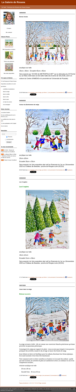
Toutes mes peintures (9, 61)
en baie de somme (7, 101)
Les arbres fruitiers (5, 112)
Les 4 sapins (23, 182)
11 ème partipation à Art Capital (8, 123)
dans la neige (6, 91)
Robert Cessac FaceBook (10, 160)
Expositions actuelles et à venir (8, 83)
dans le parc (6, 99)
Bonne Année (23, 16)
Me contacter (9, 32)
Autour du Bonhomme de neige (29, 104)
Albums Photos (5, 36)
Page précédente (23, 383)
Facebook (68, 92)
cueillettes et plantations (8, 89)
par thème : (3, 86)
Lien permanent (51, 92)
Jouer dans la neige (25, 289)
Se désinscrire (9, 139)
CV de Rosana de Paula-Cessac (9, 81)
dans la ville (6, 96)
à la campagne (6, 104)
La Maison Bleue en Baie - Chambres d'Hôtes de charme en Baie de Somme (8, 156)
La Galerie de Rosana (13, 2)
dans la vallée (6, 94)
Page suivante (42, 383)
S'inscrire (9, 136)
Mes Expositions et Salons (9, 49)
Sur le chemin (4, 126)
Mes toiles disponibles (9, 73)
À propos (9, 28)
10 (37, 383)
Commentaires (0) (60, 92)
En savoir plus (9, 390)
